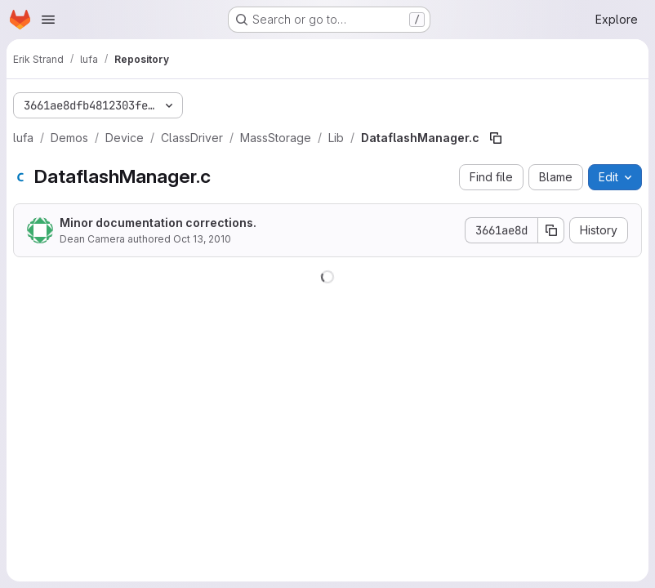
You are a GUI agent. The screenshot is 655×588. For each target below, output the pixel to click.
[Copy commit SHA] (551, 230)
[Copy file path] (496, 138)
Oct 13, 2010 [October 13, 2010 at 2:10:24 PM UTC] (202, 239)
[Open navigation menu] (48, 20)
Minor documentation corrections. (158, 222)
